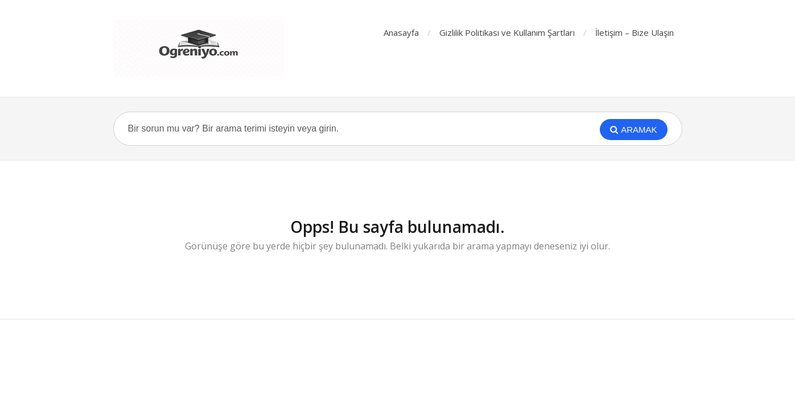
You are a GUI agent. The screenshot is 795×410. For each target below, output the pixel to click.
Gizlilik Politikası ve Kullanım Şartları (507, 32)
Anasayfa (401, 32)
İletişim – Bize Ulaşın (634, 32)
